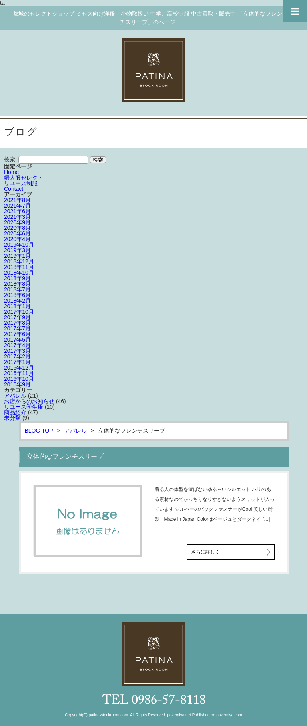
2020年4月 (17, 239)
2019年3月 (17, 250)
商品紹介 (15, 412)
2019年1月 (17, 256)
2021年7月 (17, 205)
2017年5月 (17, 339)
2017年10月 (19, 312)
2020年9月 (17, 222)
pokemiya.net (179, 715)
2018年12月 (19, 261)
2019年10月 (19, 244)
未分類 (12, 418)
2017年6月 (17, 334)
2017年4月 (17, 345)
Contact (13, 189)
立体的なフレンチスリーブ (65, 456)
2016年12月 (19, 367)
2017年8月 (17, 323)
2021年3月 (17, 217)
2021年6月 (17, 211)
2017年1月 (17, 362)
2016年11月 (19, 373)
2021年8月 (17, 200)
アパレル (15, 395)
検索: (10, 159)
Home (11, 172)
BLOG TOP (39, 430)
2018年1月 (17, 306)
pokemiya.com (229, 715)
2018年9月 (17, 278)
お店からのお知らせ (29, 401)
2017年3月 (17, 351)
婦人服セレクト (23, 177)
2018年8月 (17, 284)
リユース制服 (21, 183)
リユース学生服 (23, 407)
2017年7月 (17, 328)
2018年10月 (19, 272)
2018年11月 (19, 267)
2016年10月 (19, 379)
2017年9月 (17, 317)
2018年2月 (17, 300)
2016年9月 (17, 384)
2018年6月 (17, 295)
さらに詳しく (205, 552)
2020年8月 (17, 228)
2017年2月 (17, 356)
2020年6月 (17, 233)
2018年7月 (17, 289)
